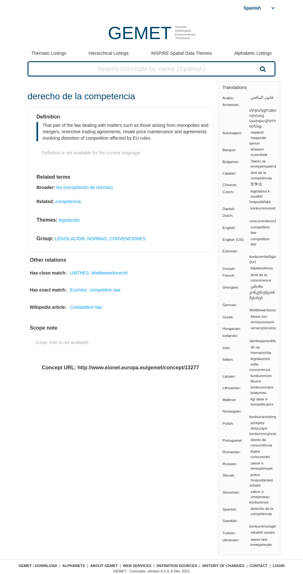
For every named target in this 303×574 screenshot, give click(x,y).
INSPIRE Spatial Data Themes (181, 53)
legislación (69, 220)
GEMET (139, 32)
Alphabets (73, 565)
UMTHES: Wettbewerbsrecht (98, 272)
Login (278, 565)
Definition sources (176, 565)
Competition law (86, 307)
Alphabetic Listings (253, 53)
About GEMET (104, 565)
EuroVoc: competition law (95, 289)
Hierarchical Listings (109, 53)
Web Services (137, 565)
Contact (258, 565)
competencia (68, 201)
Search (262, 68)
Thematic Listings (48, 53)
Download (46, 565)
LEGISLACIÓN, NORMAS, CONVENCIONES (100, 238)
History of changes (223, 565)
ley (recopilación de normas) (84, 187)
